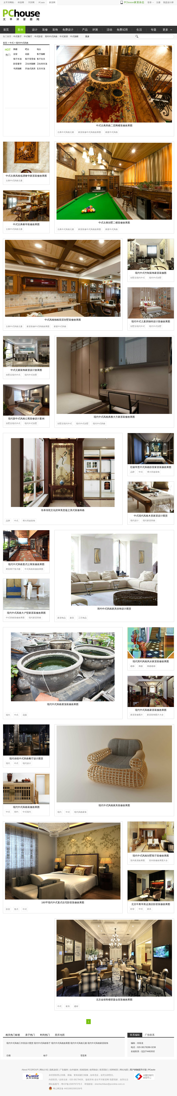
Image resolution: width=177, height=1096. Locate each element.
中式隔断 (74, 36)
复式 (16, 909)
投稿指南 (84, 1070)
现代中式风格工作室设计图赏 (19, 1043)
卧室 (8, 909)
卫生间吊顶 (42, 64)
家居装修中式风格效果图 (89, 132)
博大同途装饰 (29, 520)
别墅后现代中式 (137, 278)
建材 (76, 1006)
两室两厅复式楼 (13, 569)
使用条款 (94, 1070)
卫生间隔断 (30, 64)
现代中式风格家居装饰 (97, 1043)
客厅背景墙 (30, 59)
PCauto (42, 2)
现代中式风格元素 (78, 1043)
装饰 (55, 29)
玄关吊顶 (41, 68)
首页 (6, 29)
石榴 (8, 1055)
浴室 (15, 54)
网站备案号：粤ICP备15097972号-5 (65, 1084)
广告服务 (64, 1070)
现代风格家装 (80, 812)
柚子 (45, 1055)
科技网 (21, 2)
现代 (8, 715)
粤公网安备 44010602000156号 (65, 1088)
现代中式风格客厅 (42, 1043)
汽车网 (31, 2)
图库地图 (60, 1034)
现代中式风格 (22, 43)
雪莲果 (83, 1055)
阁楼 (15, 49)
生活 (139, 29)
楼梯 (132, 666)
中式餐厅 (28, 36)
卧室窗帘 (17, 64)
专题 (153, 29)
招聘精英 (114, 1070)
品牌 (8, 520)
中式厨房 (64, 36)
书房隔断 (17, 68)
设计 (35, 29)
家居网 (52, 2)
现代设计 (134, 520)
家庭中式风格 (111, 132)
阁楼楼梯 (151, 666)
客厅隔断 (41, 54)
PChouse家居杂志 (134, 2)
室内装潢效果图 (137, 860)
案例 (20, 29)
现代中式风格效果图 (60, 1043)
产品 (85, 29)
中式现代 (27, 812)
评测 (95, 29)
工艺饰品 (82, 618)
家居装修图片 (136, 715)
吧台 (27, 49)
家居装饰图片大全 (155, 715)
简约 (16, 812)
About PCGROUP (30, 1070)
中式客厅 (17, 36)
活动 (109, 29)
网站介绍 (44, 1070)
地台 (39, 49)
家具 (72, 618)
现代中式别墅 (155, 278)
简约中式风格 (51, 36)
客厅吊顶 (17, 59)
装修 (45, 29)
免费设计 (67, 29)
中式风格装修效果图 (34, 569)
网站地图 (124, 1070)
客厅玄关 (41, 59)
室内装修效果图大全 (158, 860)
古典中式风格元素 (65, 132)
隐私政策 (54, 1070)
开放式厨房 (30, 68)
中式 (12, 43)
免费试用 (122, 29)
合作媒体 (74, 1070)
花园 (27, 54)
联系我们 (104, 1070)
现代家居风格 (149, 520)
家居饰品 (61, 618)
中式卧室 (38, 36)
